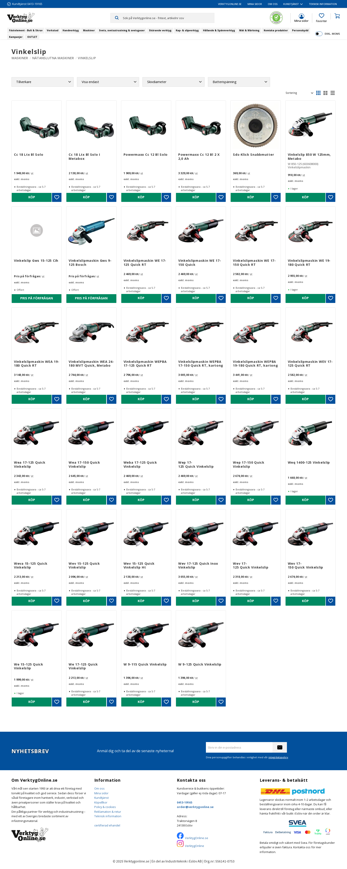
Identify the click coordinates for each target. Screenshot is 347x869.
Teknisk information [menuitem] (323, 4)
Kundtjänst (101, 798)
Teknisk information (107, 816)
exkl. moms (332, 33)
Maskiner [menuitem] (89, 30)
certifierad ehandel (107, 825)
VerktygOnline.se (196, 838)
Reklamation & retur (107, 812)
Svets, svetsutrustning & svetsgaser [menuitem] (122, 30)
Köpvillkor (100, 802)
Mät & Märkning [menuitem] (249, 30)
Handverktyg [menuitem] (71, 30)
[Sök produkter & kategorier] (168, 18)
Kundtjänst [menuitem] (291, 4)
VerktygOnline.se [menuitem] (229, 4)
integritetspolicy (278, 757)
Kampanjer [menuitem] (16, 36)
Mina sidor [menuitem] (255, 4)
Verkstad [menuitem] (52, 30)
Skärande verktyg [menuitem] (160, 30)
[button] (321, 18)
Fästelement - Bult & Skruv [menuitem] (26, 30)
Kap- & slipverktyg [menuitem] (187, 30)
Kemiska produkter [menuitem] (276, 30)
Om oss (99, 788)
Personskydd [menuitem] (300, 30)
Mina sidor (101, 793)
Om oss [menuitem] (272, 4)
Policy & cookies (105, 807)
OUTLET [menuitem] (32, 36)
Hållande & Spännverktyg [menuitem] (219, 30)
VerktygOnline (194, 846)
